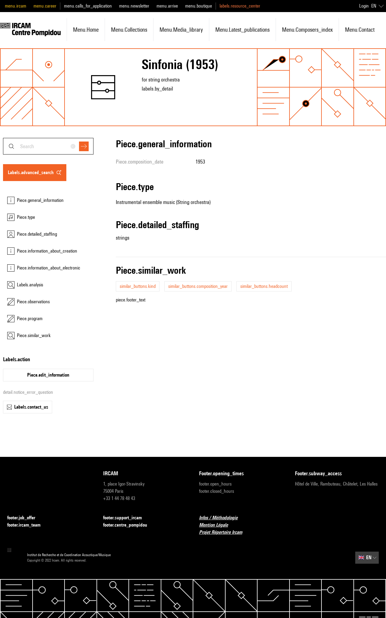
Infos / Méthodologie (222, 518)
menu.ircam (15, 6)
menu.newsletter (134, 6)
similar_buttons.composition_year (198, 286)
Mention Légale (217, 525)
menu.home (86, 29)
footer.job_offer (25, 518)
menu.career (44, 6)
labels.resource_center (240, 6)
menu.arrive (167, 6)
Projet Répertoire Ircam (224, 532)
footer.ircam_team (27, 525)
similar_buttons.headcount (264, 286)
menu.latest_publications (242, 29)
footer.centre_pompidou (128, 525)
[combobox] (48, 146)
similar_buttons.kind (138, 286)
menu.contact (360, 29)
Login (364, 6)
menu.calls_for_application (88, 6)
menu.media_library (181, 29)
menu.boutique (198, 6)
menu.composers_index (307, 29)
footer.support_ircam (126, 518)
